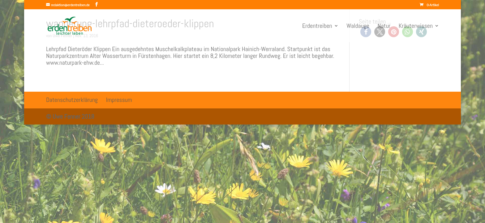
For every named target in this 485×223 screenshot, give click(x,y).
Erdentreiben (317, 27)
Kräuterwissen (416, 27)
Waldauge (357, 27)
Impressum (119, 100)
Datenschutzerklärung (72, 100)
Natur (384, 27)
